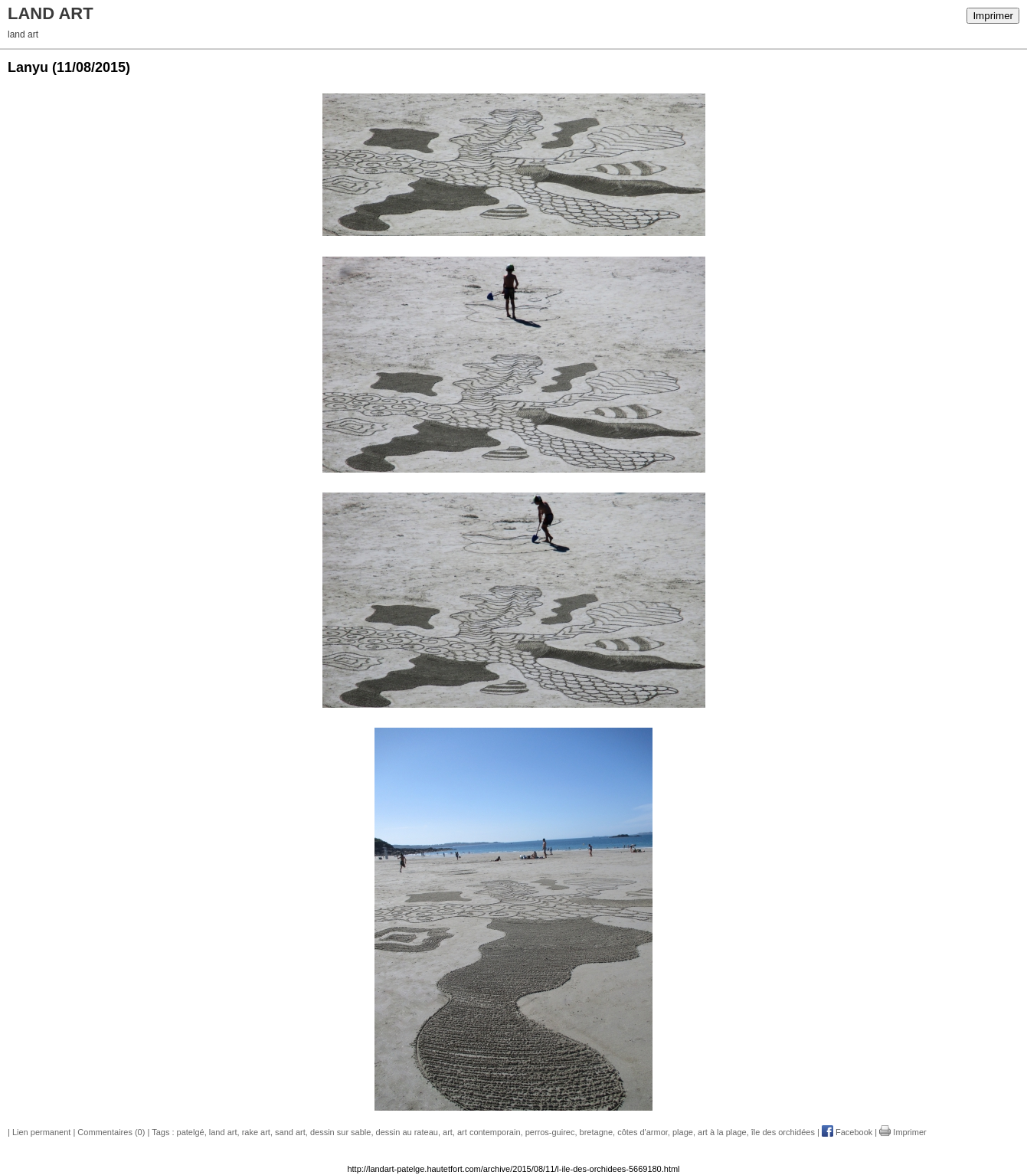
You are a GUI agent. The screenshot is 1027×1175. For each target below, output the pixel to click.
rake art (256, 1132)
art (448, 1132)
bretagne (596, 1132)
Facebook (847, 1132)
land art (223, 1132)
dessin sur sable (340, 1132)
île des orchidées (783, 1132)
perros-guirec (550, 1132)
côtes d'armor (642, 1132)
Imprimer (993, 15)
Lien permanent (41, 1132)
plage (682, 1132)
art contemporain (489, 1132)
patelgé (190, 1132)
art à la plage (722, 1132)
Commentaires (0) (111, 1132)
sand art (290, 1132)
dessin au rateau (407, 1132)
